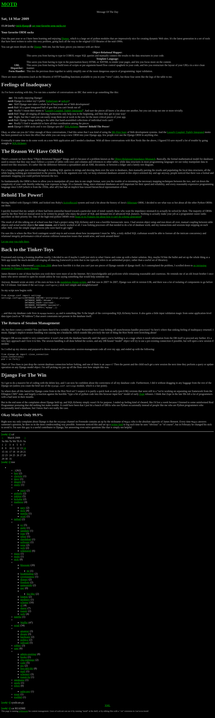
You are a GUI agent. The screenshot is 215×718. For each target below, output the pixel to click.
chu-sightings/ (27, 664)
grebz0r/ (18, 497)
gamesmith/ (26, 589)
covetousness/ (27, 581)
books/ (23, 661)
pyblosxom (23, 715)
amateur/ (24, 635)
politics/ (24, 644)
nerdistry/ (25, 604)
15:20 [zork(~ (8, 25)
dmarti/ (17, 486)
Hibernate (132, 202)
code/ (23, 667)
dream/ (23, 638)
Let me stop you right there (15, 241)
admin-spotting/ (28, 658)
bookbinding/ (27, 578)
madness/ (19, 506)
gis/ (22, 670)
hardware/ (25, 641)
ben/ (16, 477)
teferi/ (17, 690)
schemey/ (25, 678)
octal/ (23, 520)
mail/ (23, 675)
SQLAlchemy (72, 126)
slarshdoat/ (25, 543)
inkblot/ (18, 500)
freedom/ (25, 586)
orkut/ (23, 540)
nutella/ (24, 517)
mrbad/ (17, 523)
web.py (65, 101)
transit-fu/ (25, 681)
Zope (142, 398)
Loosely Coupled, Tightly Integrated (63, 110)
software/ (25, 546)
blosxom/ (25, 569)
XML (107, 709)
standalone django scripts (73, 282)
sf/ (21, 609)
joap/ (22, 538)
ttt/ (28, 575)
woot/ (17, 698)
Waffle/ (24, 626)
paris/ (23, 494)
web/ (22, 552)
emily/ (17, 489)
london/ (24, 601)
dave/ (17, 483)
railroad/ (24, 647)
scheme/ (24, 606)
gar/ (22, 592)
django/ (24, 583)
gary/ (23, 512)
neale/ (17, 560)
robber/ (17, 649)
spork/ (17, 687)
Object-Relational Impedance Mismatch (135, 159)
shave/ (23, 612)
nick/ (22, 515)
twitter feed (117, 428)
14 (24, 452)
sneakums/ (19, 684)
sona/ (23, 549)
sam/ (16, 652)
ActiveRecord (70, 202)
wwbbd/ (18, 701)
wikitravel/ (25, 555)
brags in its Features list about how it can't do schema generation (108, 216)
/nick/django (22, 25)
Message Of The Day (107, 12)
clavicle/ (18, 480)
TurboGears (52, 101)
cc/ (21, 529)
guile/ (23, 532)
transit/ (23, 615)
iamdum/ (24, 535)
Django (65, 38)
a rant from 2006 (42, 265)
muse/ (17, 558)
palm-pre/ (25, 695)
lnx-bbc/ (31, 598)
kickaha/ (18, 503)
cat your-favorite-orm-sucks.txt (49, 25)
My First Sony (119, 132)
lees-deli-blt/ (26, 672)
